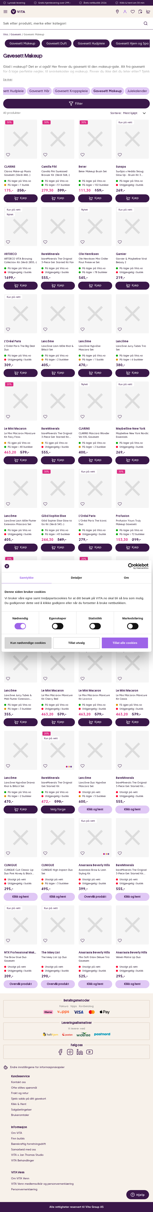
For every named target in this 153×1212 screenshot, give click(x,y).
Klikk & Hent (18, 1104)
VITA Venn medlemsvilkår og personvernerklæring (42, 1183)
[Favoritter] (133, 12)
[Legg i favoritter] (8, 155)
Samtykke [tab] (27, 577)
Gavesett (16, 34)
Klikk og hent (95, 809)
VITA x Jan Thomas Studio (27, 1154)
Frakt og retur (19, 1093)
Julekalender (137, 91)
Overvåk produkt (95, 896)
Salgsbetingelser (21, 1109)
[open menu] (5, 12)
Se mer (7, 79)
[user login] (125, 12)
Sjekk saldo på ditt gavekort (28, 1098)
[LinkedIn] (79, 1051)
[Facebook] (60, 1051)
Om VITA (16, 1132)
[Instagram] (70, 1051)
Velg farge (58, 809)
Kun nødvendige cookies (28, 642)
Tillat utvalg (76, 642)
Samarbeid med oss (23, 1149)
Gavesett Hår (39, 91)
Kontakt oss (18, 1082)
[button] (145, 23)
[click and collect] (140, 12)
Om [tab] (126, 577)
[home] (18, 12)
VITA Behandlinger (22, 1160)
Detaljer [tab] (76, 577)
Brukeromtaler (20, 1115)
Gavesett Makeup (34, 34)
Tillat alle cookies (125, 642)
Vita (5, 34)
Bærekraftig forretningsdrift (28, 1143)
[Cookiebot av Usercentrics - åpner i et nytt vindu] (131, 566)
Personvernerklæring (24, 1189)
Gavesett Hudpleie (91, 43)
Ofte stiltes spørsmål (24, 1087)
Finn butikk (18, 1138)
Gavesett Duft (56, 43)
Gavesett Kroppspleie (71, 91)
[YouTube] (89, 1051)
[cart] (148, 12)
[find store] (117, 12)
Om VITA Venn (20, 1178)
